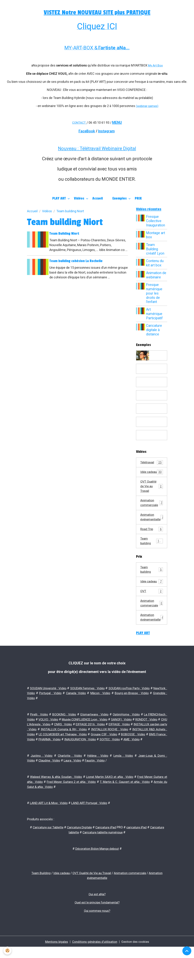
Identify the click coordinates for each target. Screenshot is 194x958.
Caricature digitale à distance (155, 330)
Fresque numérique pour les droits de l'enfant (155, 293)
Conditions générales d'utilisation (94, 952)
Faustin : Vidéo (96, 773)
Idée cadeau (151, 475)
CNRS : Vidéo (94, 733)
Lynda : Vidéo (123, 768)
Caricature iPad (106, 839)
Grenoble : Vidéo (50, 707)
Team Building (39, 884)
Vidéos (79, 198)
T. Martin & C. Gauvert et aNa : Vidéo (125, 794)
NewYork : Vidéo (50, 702)
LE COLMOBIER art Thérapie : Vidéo (117, 742)
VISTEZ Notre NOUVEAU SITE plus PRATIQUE (97, 12)
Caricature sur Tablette (46, 839)
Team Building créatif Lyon (156, 249)
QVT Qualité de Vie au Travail (151, 492)
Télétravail (151, 462)
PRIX (138, 198)
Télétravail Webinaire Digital (108, 148)
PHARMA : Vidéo (123, 747)
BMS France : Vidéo (89, 747)
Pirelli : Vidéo (39, 723)
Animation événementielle (153, 524)
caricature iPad (138, 839)
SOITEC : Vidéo (49, 752)
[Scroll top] (186, 950)
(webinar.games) (147, 106)
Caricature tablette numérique (103, 844)
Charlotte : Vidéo (69, 768)
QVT (151, 599)
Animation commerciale (151, 509)
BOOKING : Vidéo (64, 723)
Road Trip (151, 536)
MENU (117, 122)
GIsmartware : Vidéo (93, 723)
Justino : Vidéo (41, 768)
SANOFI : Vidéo (135, 728)
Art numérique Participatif (155, 313)
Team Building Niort (65, 233)
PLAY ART (59, 198)
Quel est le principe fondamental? (97, 913)
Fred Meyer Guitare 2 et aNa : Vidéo (71, 794)
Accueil (97, 198)
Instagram (106, 131)
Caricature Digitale (79, 839)
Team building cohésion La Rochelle (76, 266)
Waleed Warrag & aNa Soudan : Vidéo (56, 789)
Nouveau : (69, 148)
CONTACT (79, 122)
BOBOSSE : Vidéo (54, 747)
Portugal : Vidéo (77, 702)
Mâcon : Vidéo (127, 702)
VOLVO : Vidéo (51, 728)
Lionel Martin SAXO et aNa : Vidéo (109, 789)
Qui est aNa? (97, 905)
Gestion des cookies (137, 952)
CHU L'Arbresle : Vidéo (59, 733)
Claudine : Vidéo (50, 773)
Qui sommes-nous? (97, 921)
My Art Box (155, 65)
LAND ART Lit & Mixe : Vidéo (49, 815)
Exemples (120, 198)
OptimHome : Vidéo (125, 723)
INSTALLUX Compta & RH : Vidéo (111, 737)
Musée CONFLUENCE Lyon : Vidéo (93, 728)
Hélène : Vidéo (98, 768)
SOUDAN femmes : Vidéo (101, 697)
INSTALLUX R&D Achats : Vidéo (63, 742)
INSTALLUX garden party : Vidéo (61, 737)
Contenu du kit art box (155, 263)
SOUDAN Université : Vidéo (52, 697)
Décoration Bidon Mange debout (97, 860)
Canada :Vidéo (103, 702)
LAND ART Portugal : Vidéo (90, 815)
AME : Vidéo (71, 752)
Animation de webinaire (157, 275)
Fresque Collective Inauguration (156, 221)
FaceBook (87, 131)
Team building (151, 548)
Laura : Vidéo (74, 773)
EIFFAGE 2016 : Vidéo (129, 733)
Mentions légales (55, 952)
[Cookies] (8, 951)
